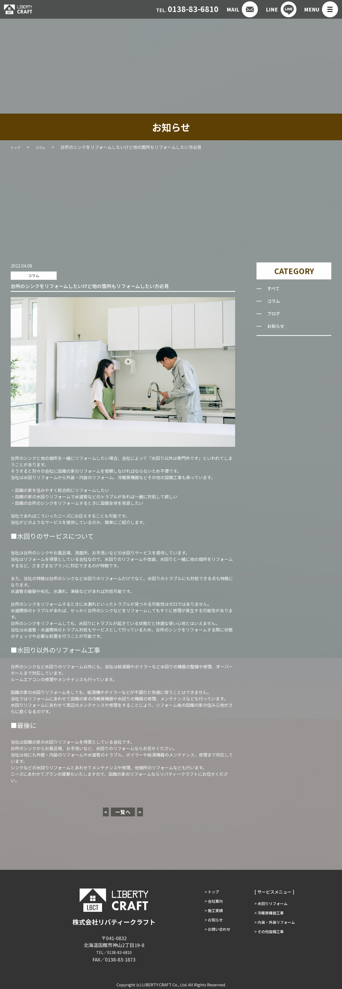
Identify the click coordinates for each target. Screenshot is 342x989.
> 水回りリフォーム (272, 902)
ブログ (274, 315)
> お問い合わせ (214, 937)
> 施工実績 (210, 914)
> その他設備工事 (270, 937)
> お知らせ (210, 926)
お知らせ (276, 327)
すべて (274, 289)
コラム (29, 275)
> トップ (208, 890)
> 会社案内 (210, 902)
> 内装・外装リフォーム (276, 926)
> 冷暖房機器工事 (270, 914)
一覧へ (123, 811)
